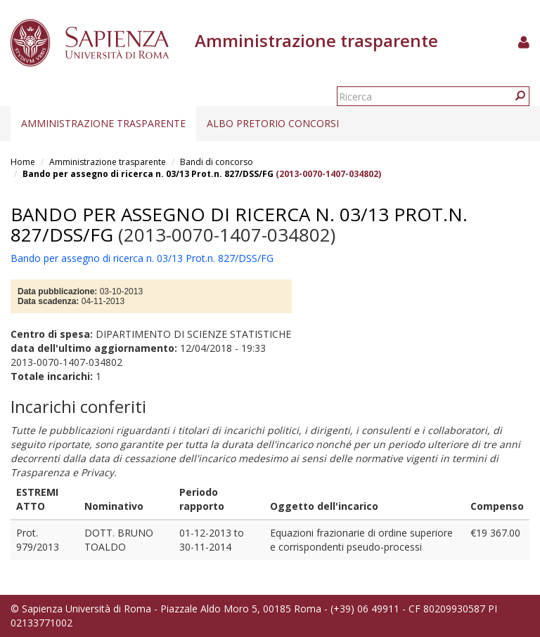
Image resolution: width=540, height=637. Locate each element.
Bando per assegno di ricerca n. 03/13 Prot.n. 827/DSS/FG (148, 174)
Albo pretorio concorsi (273, 123)
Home (23, 162)
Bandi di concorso (216, 162)
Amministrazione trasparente (103, 123)
